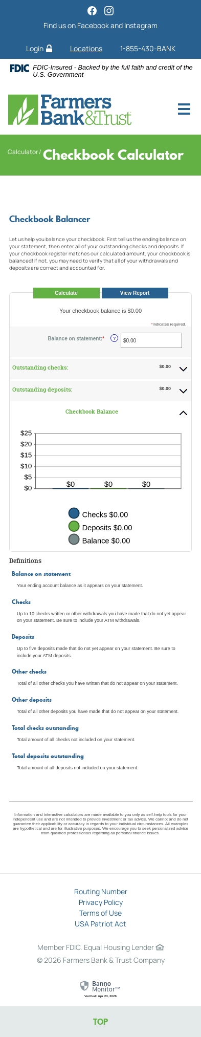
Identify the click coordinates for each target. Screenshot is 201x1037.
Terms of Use (100, 913)
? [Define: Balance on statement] (114, 338)
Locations (86, 48)
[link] (100, 989)
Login (39, 48)
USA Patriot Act (100, 923)
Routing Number (100, 891)
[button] (100, 368)
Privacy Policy (101, 902)
